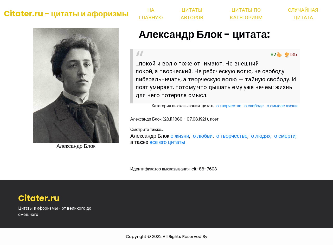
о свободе (254, 106)
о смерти (285, 136)
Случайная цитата (303, 13)
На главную (151, 13)
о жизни (179, 136)
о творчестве (228, 106)
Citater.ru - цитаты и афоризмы (66, 13)
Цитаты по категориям (246, 13)
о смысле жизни (282, 106)
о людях (261, 136)
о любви (203, 136)
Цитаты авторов (192, 13)
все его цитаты (167, 142)
